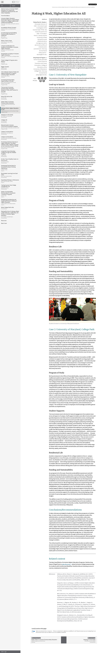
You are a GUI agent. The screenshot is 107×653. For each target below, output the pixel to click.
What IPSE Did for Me (10, 98)
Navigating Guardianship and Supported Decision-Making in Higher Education (10, 202)
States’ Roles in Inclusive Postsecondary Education (10, 103)
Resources (3, 220)
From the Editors (5, 15)
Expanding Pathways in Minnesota (10, 181)
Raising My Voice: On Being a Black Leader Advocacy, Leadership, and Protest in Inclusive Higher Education (10, 215)
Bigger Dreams (10, 68)
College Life (10, 121)
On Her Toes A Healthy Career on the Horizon (10, 161)
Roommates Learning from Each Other (10, 175)
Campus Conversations (10, 133)
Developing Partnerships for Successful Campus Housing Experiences (10, 168)
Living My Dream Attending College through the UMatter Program (10, 153)
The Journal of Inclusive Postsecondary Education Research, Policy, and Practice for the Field (10, 91)
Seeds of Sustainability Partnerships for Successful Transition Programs (10, 194)
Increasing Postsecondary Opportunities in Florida (10, 82)
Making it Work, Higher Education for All (10, 110)
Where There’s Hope (10, 42)
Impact (13, 5)
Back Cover (4, 223)
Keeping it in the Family (10, 116)
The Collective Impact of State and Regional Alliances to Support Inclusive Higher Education (10, 74)
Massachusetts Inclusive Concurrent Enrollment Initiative (10, 127)
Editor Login (3, 651)
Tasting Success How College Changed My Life (10, 187)
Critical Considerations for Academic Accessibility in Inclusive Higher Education (10, 48)
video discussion (67, 564)
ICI (2, 5)
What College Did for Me (10, 208)
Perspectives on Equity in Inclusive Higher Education (10, 55)
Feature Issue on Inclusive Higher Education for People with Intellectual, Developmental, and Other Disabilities (9, 11)
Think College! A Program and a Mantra (10, 62)
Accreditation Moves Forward (10, 29)
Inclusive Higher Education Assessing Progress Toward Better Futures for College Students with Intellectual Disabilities (10, 22)
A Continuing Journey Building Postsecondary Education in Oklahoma (10, 35)
